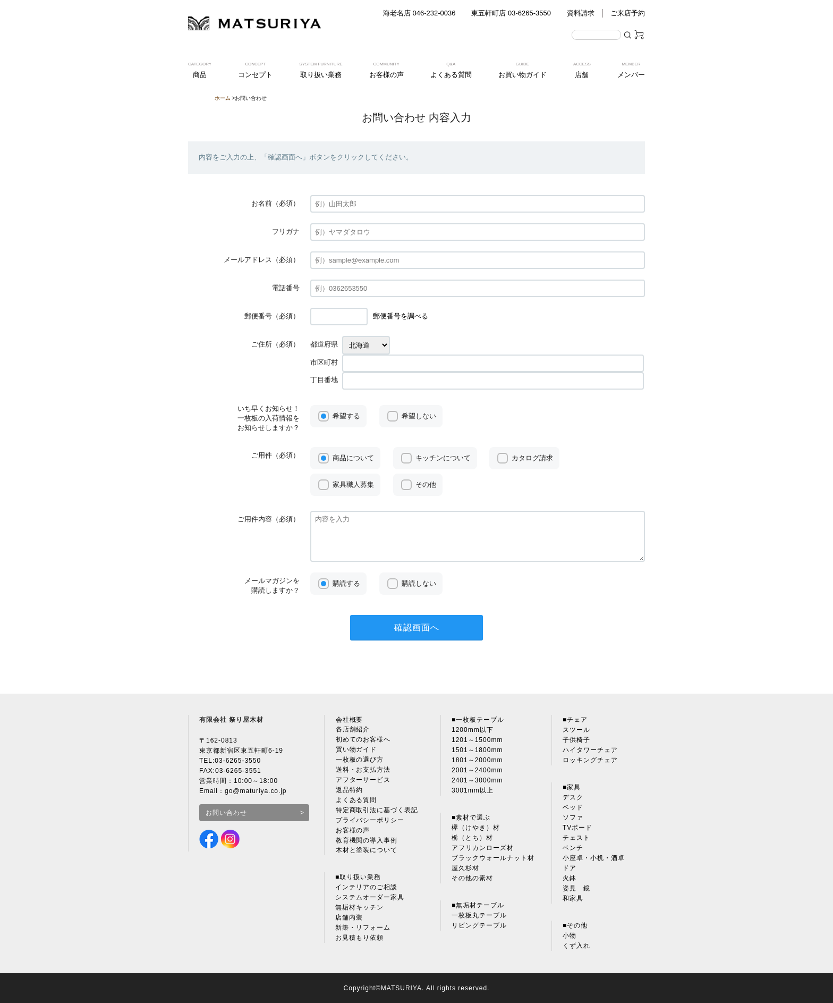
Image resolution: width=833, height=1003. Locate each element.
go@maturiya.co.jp (256, 791)
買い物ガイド (356, 750)
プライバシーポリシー (369, 820)
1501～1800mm (477, 750)
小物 (569, 935)
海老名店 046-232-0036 (419, 13)
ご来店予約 (627, 13)
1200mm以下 (473, 730)
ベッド (573, 807)
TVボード (577, 827)
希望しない (419, 416)
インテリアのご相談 (366, 888)
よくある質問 (356, 800)
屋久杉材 (465, 868)
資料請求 (580, 13)
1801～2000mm (477, 760)
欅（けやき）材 (476, 827)
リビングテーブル (479, 925)
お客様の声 (352, 831)
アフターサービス (362, 780)
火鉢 (569, 878)
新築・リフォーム (362, 928)
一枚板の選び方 (359, 760)
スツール (576, 730)
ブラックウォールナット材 (493, 858)
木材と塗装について (366, 851)
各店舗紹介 (352, 730)
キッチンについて (443, 458)
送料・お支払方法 (362, 770)
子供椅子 (576, 740)
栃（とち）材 (472, 837)
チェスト (576, 837)
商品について (353, 458)
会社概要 (349, 719)
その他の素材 (472, 878)
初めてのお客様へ (362, 740)
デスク (573, 797)
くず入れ (576, 945)
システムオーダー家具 (369, 898)
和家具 (573, 898)
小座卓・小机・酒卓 (594, 858)
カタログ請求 (532, 458)
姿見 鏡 (576, 888)
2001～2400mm (477, 770)
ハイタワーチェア (590, 750)
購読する (346, 583)
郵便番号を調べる (400, 315)
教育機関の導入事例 (366, 841)
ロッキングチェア (590, 760)
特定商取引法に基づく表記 (376, 810)
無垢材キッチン (359, 908)
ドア (569, 868)
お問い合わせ (226, 812)
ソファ (573, 817)
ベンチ (573, 848)
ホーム (223, 98)
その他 (425, 484)
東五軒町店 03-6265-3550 (511, 13)
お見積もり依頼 (359, 938)
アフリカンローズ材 (483, 848)
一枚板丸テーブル (479, 915)
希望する (346, 416)
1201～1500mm (477, 740)
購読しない (419, 583)
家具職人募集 (353, 484)
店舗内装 (349, 918)
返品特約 (349, 790)
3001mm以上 (473, 790)
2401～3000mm (477, 780)
